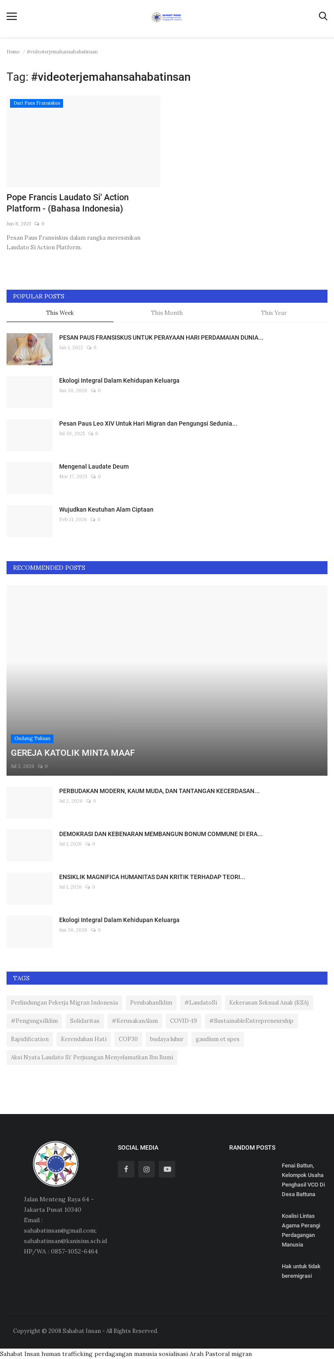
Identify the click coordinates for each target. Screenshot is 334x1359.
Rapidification (30, 1039)
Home (13, 52)
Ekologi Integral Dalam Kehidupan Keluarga (119, 380)
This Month (167, 313)
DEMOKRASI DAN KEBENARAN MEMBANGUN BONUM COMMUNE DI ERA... (161, 833)
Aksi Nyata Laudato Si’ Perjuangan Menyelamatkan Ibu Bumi (92, 1057)
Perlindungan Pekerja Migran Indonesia (64, 1002)
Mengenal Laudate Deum (94, 466)
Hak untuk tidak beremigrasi (301, 1271)
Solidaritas (85, 1021)
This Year (274, 313)
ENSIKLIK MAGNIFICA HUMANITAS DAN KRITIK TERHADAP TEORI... (152, 876)
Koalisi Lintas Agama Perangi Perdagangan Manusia (301, 1230)
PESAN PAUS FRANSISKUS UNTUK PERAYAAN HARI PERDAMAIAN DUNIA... (161, 337)
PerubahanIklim (151, 1002)
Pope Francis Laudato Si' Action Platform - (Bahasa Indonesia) (68, 203)
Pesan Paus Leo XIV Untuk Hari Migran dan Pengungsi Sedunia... (148, 423)
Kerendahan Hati (84, 1039)
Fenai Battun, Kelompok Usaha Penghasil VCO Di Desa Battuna (303, 1179)
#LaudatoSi (200, 1002)
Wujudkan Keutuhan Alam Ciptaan (106, 509)
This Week (60, 313)
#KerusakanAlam (135, 1021)
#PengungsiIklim (34, 1021)
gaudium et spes (218, 1039)
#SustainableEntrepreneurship (251, 1021)
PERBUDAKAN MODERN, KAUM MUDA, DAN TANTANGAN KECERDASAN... (159, 790)
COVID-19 (183, 1021)
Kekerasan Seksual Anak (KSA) (269, 1002)
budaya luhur (167, 1039)
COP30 (128, 1039)
